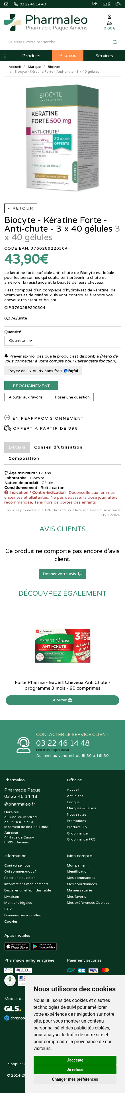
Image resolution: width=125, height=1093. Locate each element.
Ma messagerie (79, 890)
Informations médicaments (26, 884)
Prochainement (31, 385)
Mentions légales (18, 903)
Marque (34, 67)
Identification (78, 871)
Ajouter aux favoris (26, 397)
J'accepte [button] (75, 1060)
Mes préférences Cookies (88, 903)
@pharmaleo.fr (19, 804)
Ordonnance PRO (81, 839)
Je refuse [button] (75, 1069)
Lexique (73, 802)
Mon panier (76, 865)
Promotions (76, 821)
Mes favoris (76, 897)
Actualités (75, 796)
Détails (17, 447)
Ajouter (62, 700)
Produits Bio (77, 827)
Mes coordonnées (82, 884)
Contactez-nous (17, 865)
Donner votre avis (62, 573)
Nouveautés (76, 814)
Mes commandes (81, 878)
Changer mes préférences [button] (75, 1079)
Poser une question (72, 397)
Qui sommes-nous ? (20, 871)
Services (104, 56)
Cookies (11, 922)
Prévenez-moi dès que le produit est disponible (51, 356)
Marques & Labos (81, 808)
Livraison (11, 897)
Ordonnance (77, 833)
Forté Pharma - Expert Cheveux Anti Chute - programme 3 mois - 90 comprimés (62, 685)
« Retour (20, 208)
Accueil (15, 67)
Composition (24, 458)
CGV (8, 909)
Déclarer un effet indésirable (27, 890)
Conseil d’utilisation (58, 447)
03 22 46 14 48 (63, 743)
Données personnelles (22, 915)
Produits (31, 56)
